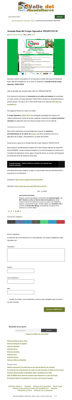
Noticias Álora (12, 349)
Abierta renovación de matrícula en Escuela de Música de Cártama (31, 367)
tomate (33, 134)
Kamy (55, 396)
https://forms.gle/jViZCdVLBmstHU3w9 (29, 180)
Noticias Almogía (13, 346)
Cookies (28, 386)
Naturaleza (27, 20)
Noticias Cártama (13, 352)
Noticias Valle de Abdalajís (16, 360)
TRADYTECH (26, 115)
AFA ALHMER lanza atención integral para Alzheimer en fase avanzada (32, 375)
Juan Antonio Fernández (16, 34)
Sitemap (54, 388)
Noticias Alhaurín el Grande (17, 343)
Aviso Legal (57, 386)
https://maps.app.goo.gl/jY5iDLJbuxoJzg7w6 (30, 186)
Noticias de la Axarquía (43, 390)
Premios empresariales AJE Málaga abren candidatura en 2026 (29, 373)
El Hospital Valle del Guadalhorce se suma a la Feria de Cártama (30, 378)
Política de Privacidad (42, 386)
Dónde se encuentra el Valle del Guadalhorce (30, 388)
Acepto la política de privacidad (37, 334)
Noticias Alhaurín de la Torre (17, 341)
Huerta (32, 20)
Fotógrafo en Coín (25, 390)
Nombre (10, 267)
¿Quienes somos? (15, 386)
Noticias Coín (12, 354)
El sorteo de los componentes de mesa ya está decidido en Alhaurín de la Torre (35, 370)
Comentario (11, 246)
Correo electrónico (13, 278)
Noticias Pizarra (12, 357)
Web (8, 288)
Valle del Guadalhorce (17, 20)
